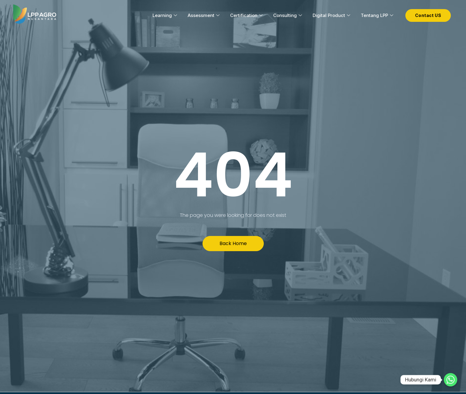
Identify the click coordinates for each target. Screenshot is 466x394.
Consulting (288, 15)
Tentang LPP (378, 15)
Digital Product (332, 15)
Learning (166, 15)
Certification (247, 15)
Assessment (204, 15)
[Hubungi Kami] (450, 379)
